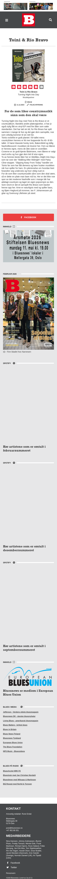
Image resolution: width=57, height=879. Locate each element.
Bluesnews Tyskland (12, 738)
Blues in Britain (9, 729)
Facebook (28, 217)
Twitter (11, 867)
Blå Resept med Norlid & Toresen (17, 784)
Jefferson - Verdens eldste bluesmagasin (20, 712)
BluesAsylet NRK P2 (12, 771)
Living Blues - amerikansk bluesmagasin (20, 721)
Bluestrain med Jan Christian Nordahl (19, 775)
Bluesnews (28, 19)
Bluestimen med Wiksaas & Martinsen (19, 780)
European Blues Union (13, 743)
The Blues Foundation (12, 747)
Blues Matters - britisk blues (15, 725)
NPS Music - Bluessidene (14, 751)
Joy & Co (29, 878)
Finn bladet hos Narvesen (17, 352)
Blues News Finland (11, 734)
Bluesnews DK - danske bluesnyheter (19, 716)
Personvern (10, 873)
